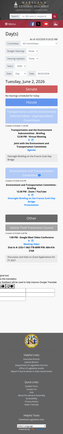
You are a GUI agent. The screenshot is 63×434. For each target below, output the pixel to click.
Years (10, 66)
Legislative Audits (41, 10)
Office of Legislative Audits (31, 368)
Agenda (31, 150)
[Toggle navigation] (10, 24)
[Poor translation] (10, 286)
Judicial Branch (32, 362)
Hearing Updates (16, 58)
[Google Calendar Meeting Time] (32, 140)
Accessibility (31, 398)
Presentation (31, 204)
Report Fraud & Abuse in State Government (31, 371)
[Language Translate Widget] (31, 426)
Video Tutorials (31, 404)
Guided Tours (31, 386)
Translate (37, 429)
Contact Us (31, 389)
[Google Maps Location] (29, 140)
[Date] (43, 73)
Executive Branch (31, 359)
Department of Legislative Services (31, 365)
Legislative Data (36, 419)
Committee (13, 43)
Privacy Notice (31, 401)
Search (15, 16)
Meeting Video (31, 244)
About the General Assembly (31, 395)
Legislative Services (23, 10)
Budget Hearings (16, 51)
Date (9, 73)
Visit (31, 392)
